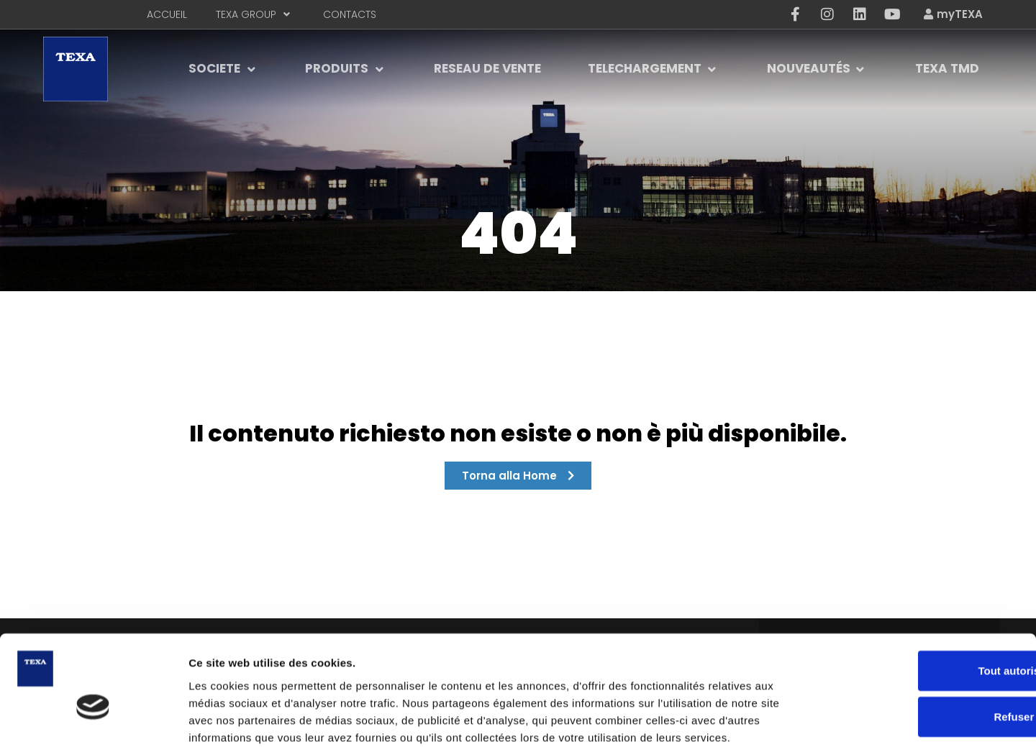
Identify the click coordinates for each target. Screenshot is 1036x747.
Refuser (916, 639)
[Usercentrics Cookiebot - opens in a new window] (93, 719)
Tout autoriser (916, 593)
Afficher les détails (792, 718)
